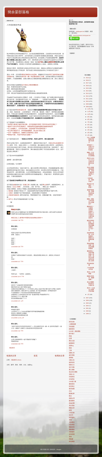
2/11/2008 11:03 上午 (17, 318)
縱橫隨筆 (72, 343)
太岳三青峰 (16, 187)
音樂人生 (72, 374)
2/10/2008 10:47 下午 (17, 276)
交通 (70, 338)
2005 (87, 303)
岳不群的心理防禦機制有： (31, 85)
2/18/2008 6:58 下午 (17, 344)
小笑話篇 (72, 412)
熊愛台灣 (72, 398)
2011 (87, 98)
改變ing (71, 345)
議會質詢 (72, 329)
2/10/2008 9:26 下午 (17, 246)
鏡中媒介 (72, 333)
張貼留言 (12, 348)
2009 (87, 104)
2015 (87, 88)
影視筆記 (72, 386)
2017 (87, 83)
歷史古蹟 (72, 341)
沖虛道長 (16, 195)
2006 (87, 300)
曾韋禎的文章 (21, 110)
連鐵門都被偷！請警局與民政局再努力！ (90, 193)
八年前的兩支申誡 (90, 268)
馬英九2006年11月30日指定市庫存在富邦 (90, 162)
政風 (70, 410)
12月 (89, 109)
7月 (88, 122)
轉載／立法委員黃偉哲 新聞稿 (90, 154)
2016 (87, 85)
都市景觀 (72, 355)
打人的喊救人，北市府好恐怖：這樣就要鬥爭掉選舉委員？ (27, 128)
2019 (87, 77)
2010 (87, 101)
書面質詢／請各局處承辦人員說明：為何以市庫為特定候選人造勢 (90, 256)
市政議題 (72, 326)
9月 (88, 117)
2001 (87, 308)
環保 (70, 348)
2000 (87, 311)
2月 (88, 135)
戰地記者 (14, 209)
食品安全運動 (73, 372)
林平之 (10, 199)
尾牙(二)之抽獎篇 (91, 272)
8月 (88, 119)
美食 (70, 436)
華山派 (45, 184)
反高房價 (72, 434)
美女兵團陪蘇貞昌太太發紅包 (90, 283)
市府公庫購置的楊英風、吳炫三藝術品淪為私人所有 (90, 171)
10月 (89, 114)
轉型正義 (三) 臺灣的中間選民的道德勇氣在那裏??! (27, 217)
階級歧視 (72, 427)
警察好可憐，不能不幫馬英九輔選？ (20, 135)
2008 (87, 106)
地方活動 (72, 367)
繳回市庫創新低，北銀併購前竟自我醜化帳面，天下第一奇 (90, 225)
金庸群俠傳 (51, 62)
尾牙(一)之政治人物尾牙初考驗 (91, 289)
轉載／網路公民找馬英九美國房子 (90, 201)
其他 (70, 420)
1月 (88, 294)
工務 (70, 350)
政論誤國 (72, 403)
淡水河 (71, 415)
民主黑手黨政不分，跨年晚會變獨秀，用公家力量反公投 (26, 130)
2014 (87, 91)
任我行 (10, 193)
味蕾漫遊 (72, 417)
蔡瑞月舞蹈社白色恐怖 (29, 74)
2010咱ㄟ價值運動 (74, 331)
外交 (70, 391)
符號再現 (72, 376)
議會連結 (72, 429)
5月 (88, 127)
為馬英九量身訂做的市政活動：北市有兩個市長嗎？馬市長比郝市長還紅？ (32, 124)
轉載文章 (72, 408)
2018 (87, 80)
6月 (88, 124)
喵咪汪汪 (72, 365)
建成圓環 (72, 400)
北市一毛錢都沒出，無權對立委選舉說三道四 (23, 132)
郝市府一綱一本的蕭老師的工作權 (33, 76)
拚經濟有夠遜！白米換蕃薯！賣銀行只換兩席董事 (90, 237)
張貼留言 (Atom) (16, 360)
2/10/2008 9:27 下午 (17, 261)
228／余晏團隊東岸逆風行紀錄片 (91, 140)
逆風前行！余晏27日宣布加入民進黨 (90, 147)
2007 (87, 298)
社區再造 (72, 424)
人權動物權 (72, 324)
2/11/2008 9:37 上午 (17, 301)
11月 (89, 111)
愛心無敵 (72, 369)
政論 (70, 336)
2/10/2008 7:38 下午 (17, 220)
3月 (88, 132)
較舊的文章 (59, 356)
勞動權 (71, 439)
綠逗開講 (72, 441)
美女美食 (72, 405)
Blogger (59, 449)
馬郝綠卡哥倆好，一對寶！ (90, 185)
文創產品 (72, 422)
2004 (87, 305)
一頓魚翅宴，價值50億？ (90, 179)
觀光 (70, 396)
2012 (87, 96)
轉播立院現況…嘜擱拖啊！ (90, 277)
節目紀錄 (72, 321)
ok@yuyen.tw (80, 31)
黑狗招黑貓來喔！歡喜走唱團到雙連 (90, 246)
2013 (87, 93)
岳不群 (40, 62)
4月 (88, 130)
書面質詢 (72, 384)
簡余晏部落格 (18, 12)
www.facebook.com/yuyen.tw (81, 35)
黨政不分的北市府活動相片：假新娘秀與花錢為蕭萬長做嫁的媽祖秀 (30, 126)
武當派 (10, 195)
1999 (87, 313)
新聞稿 (71, 357)
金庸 (14, 184)
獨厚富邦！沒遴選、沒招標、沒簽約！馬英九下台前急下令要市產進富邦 (90, 212)
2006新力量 (72, 381)
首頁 (35, 356)
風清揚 (10, 191)
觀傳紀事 (72, 393)
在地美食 (72, 379)
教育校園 (72, 388)
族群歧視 (72, 362)
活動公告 (72, 360)
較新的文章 (11, 356)
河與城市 (72, 432)
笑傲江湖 (26, 184)
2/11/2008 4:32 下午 (17, 331)
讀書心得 (72, 353)
